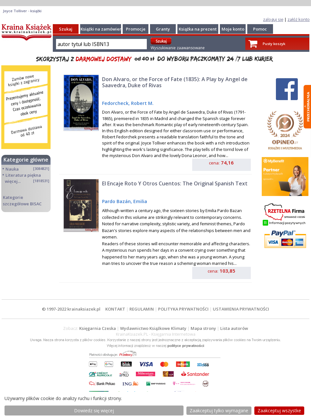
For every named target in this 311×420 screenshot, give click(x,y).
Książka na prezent (198, 29)
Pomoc (260, 29)
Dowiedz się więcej (94, 410)
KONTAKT (115, 309)
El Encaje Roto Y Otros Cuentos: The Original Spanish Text (175, 183)
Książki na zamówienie (103, 29)
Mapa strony (203, 328)
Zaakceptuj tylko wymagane (219, 410)
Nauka (12, 169)
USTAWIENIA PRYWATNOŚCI (241, 309)
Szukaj (65, 29)
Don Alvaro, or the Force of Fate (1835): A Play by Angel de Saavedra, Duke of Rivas (175, 82)
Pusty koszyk (274, 43)
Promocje (136, 29)
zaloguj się (273, 19)
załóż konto (298, 19)
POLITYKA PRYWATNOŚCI (183, 309)
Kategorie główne (26, 159)
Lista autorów (234, 328)
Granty (163, 29)
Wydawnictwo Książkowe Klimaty (153, 328)
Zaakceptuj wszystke (279, 410)
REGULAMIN (141, 309)
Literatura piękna (23, 175)
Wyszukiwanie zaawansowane (178, 48)
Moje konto (232, 29)
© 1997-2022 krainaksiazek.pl (71, 309)
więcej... (13, 181)
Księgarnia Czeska (97, 328)
